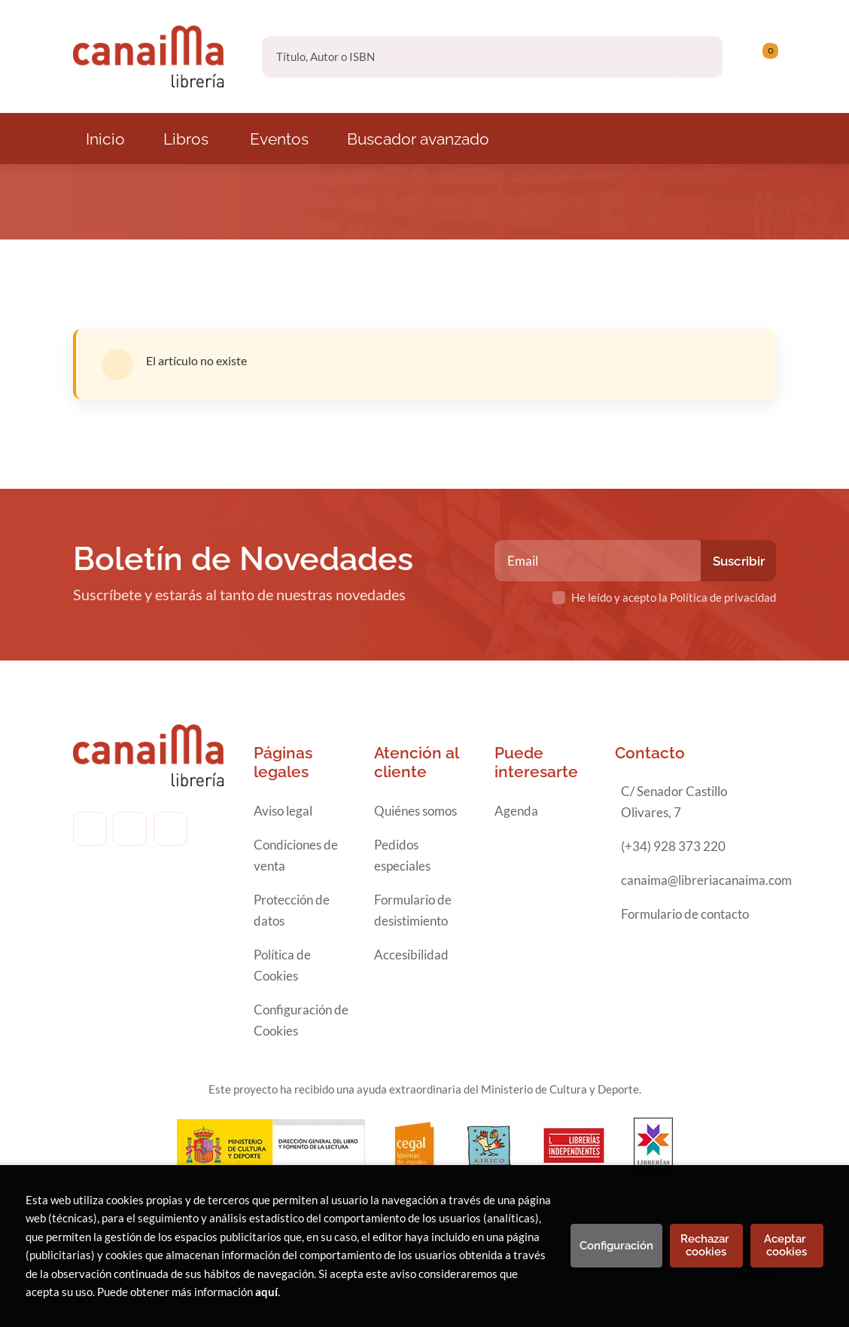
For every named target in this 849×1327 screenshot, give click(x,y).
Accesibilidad (411, 954)
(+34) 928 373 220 (673, 846)
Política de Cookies (282, 965)
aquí (266, 1291)
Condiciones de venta (296, 855)
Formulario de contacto (685, 914)
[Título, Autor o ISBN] (468, 57)
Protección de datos (292, 910)
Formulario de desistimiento (413, 910)
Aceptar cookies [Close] (786, 1245)
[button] (764, 56)
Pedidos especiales (402, 855)
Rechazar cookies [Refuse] (706, 1245)
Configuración (616, 1245)
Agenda (516, 811)
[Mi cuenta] (772, 56)
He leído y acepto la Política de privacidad (673, 597)
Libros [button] (185, 139)
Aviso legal (283, 811)
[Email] (599, 560)
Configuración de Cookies (301, 1020)
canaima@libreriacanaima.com (706, 880)
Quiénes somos (415, 811)
